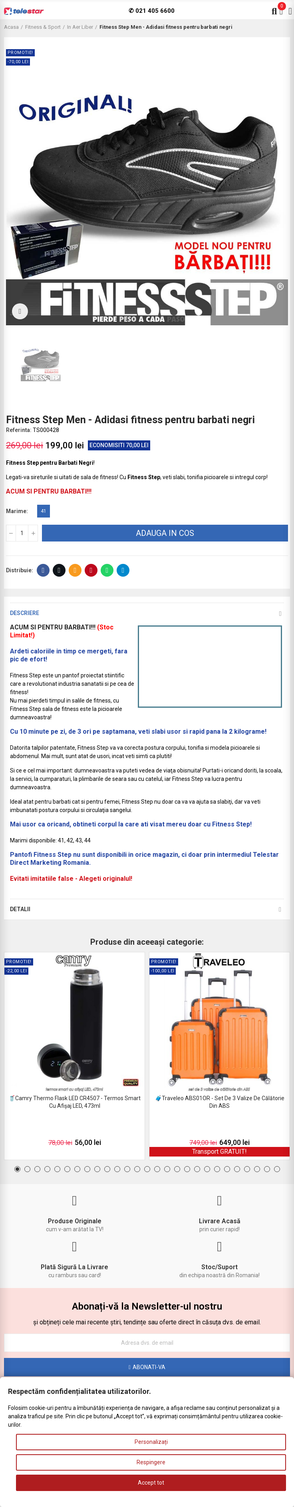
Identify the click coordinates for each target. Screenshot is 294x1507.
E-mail (75, 570)
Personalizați (151, 1442)
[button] (17, 1169)
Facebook (43, 570)
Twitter (59, 570)
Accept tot (151, 1482)
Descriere (24, 613)
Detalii (20, 909)
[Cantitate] (22, 533)
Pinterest (91, 570)
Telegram (123, 570)
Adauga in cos (165, 533)
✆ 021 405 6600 (152, 10)
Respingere (151, 1462)
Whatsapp (107, 570)
